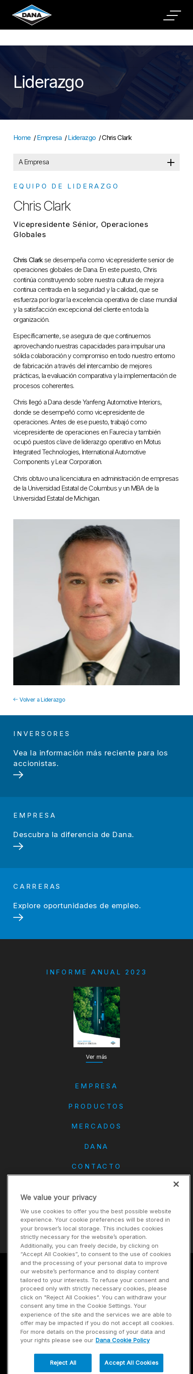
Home (22, 137)
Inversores (96, 1198)
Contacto (97, 1166)
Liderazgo (82, 137)
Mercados (96, 1126)
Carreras (96, 1185)
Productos (96, 1106)
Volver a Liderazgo (39, 699)
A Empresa (34, 162)
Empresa (49, 137)
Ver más (96, 1056)
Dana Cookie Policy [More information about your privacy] (123, 1368)
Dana (96, 1146)
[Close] (176, 1212)
